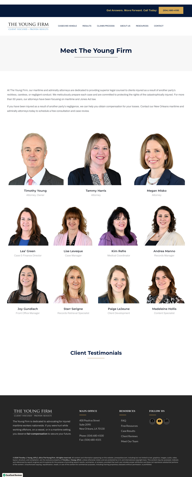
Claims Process (105, 26)
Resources (142, 26)
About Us (125, 26)
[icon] (152, 421)
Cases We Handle (67, 26)
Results (86, 26)
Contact (158, 26)
